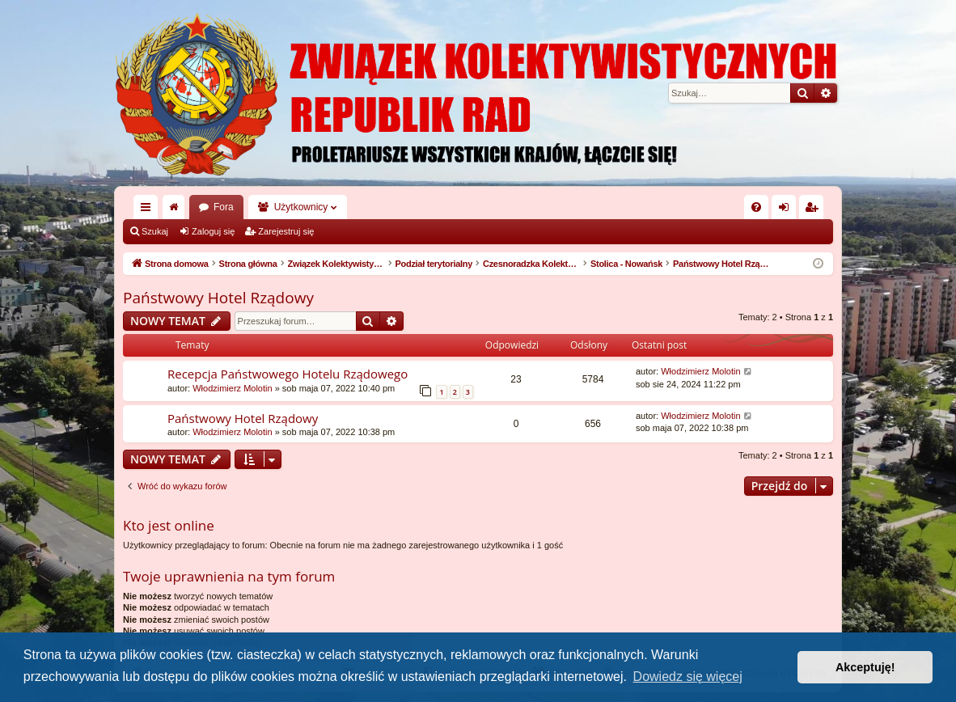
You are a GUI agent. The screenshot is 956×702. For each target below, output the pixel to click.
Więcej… (149, 210)
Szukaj (155, 231)
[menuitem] (756, 207)
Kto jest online (168, 525)
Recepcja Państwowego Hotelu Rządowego (287, 374)
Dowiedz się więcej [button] (687, 676)
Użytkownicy (301, 207)
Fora (224, 207)
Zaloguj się (213, 231)
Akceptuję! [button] (865, 667)
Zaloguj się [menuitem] (787, 210)
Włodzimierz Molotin (232, 388)
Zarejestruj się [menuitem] (814, 210)
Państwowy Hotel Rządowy (218, 297)
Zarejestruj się (286, 231)
